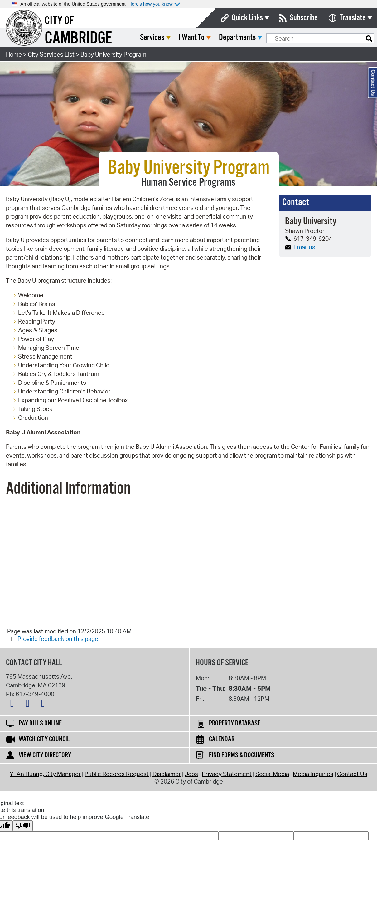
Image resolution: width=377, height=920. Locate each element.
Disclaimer (166, 774)
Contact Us (352, 774)
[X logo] (14, 704)
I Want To (238, 37)
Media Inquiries (313, 774)
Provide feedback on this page (57, 638)
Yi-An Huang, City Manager (45, 774)
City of (59, 21)
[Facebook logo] (29, 704)
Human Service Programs (188, 183)
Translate (353, 18)
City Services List (51, 54)
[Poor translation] (23, 825)
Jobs (191, 774)
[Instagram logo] (44, 704)
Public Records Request (117, 774)
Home (14, 54)
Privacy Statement (227, 774)
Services (198, 37)
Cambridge (78, 38)
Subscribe (304, 18)
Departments (283, 37)
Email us (300, 247)
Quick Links (247, 18)
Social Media (272, 774)
